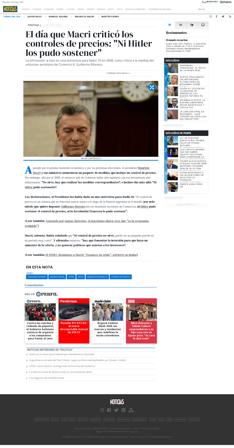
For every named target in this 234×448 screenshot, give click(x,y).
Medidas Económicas (97, 276)
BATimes (194, 419)
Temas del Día (12, 16)
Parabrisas (123, 419)
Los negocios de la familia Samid (46, 377)
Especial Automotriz (154, 9)
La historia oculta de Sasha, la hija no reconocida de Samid (60, 372)
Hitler (29, 187)
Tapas (136, 9)
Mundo (67, 9)
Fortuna (83, 419)
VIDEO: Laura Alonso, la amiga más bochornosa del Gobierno (62, 366)
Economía (54, 9)
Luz (161, 419)
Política (27, 9)
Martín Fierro (110, 16)
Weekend (109, 419)
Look (152, 419)
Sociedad (40, 9)
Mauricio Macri (85, 16)
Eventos (115, 9)
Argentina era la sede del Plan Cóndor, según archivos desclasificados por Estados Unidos (77, 360)
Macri (80, 276)
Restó (126, 9)
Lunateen (180, 419)
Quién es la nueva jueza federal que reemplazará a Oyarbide (61, 354)
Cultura (79, 9)
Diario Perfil (41, 419)
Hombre (95, 419)
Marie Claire (68, 419)
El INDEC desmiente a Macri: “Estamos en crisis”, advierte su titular (91, 255)
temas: (29, 273)
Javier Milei (35, 16)
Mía (169, 419)
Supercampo (139, 419)
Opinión (102, 9)
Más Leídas (172, 60)
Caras (55, 419)
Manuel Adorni (58, 16)
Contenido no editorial (184, 9)
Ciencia (91, 9)
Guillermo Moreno (73, 206)
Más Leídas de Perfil (178, 133)
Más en (41, 294)
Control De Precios (120, 276)
